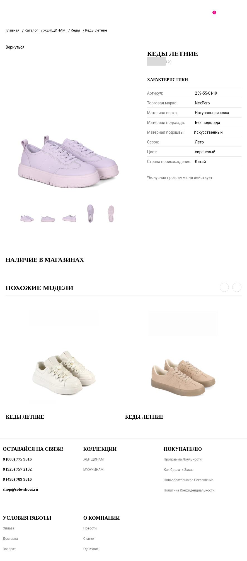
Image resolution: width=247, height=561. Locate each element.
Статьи (88, 539)
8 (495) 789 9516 (17, 479)
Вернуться (15, 47)
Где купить (91, 549)
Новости (90, 528)
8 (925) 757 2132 (17, 469)
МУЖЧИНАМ (93, 470)
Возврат (9, 549)
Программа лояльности (183, 459)
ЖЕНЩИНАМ (93, 459)
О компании (101, 518)
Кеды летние (25, 417)
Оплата (8, 528)
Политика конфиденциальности (189, 490)
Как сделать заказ (178, 470)
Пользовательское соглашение (188, 480)
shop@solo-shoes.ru (20, 489)
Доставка (10, 539)
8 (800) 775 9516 (17, 459)
